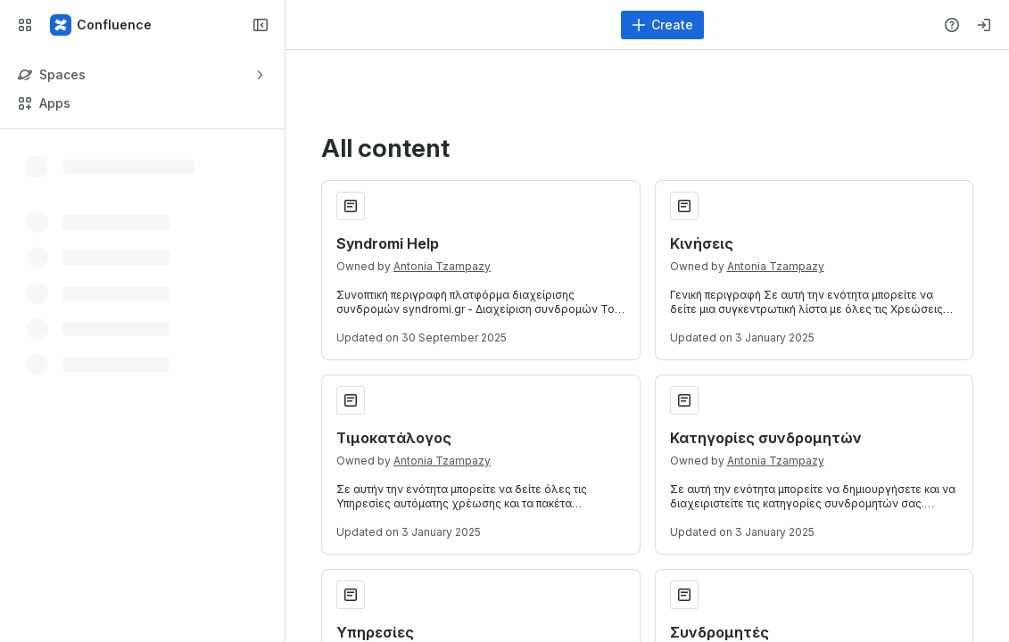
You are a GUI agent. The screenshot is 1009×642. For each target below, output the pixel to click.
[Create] (662, 25)
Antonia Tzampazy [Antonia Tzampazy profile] (442, 266)
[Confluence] (101, 25)
